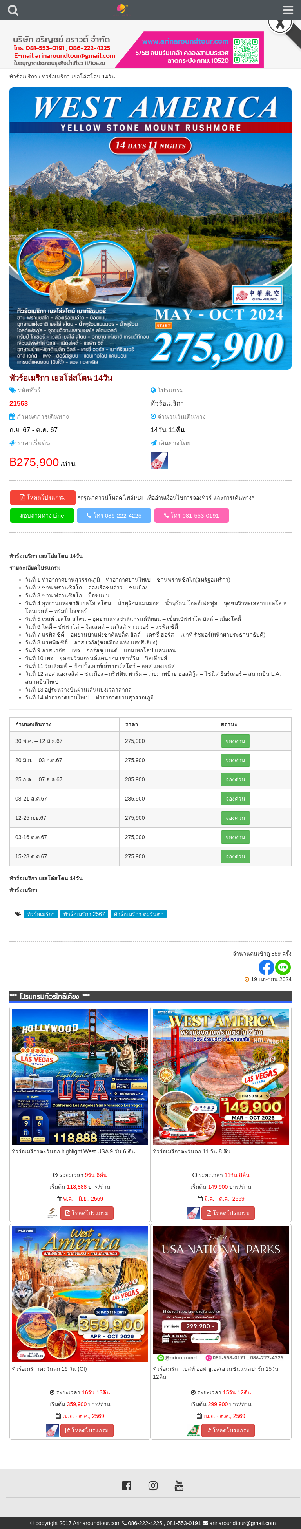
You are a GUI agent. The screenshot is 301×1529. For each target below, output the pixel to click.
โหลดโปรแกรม (43, 497)
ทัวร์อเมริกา (23, 76)
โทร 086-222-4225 (114, 515)
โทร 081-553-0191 (191, 515)
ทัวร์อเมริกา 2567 (84, 914)
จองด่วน (235, 741)
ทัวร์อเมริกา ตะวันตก (138, 914)
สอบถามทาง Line (42, 515)
